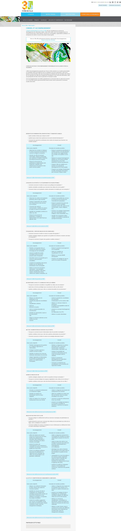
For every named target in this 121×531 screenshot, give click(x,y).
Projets (36, 20)
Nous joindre (101, 2)
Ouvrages (44, 20)
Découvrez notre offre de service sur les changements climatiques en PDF (44, 517)
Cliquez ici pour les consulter (48, 40)
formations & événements (90, 14)
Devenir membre (103, 5)
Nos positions (70, 14)
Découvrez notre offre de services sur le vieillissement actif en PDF (42, 474)
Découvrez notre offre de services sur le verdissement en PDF (41, 412)
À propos (31, 14)
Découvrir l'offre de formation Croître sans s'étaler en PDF (40, 326)
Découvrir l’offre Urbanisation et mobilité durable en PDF (40, 177)
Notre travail (50, 14)
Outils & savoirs (28, 20)
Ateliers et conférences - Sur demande (60, 20)
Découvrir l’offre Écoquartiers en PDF (35, 279)
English (107, 2)
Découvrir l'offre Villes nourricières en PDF (37, 371)
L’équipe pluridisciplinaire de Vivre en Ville (36, 30)
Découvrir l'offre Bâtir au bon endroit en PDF (37, 226)
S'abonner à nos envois (114, 5)
